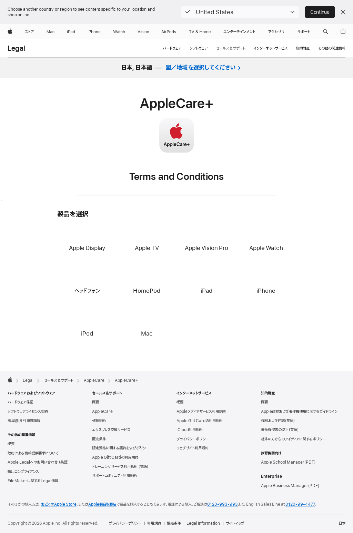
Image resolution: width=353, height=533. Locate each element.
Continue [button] (320, 12)
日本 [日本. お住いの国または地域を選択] (342, 523)
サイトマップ (235, 523)
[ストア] (29, 31)
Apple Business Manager (284, 485)
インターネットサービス (271, 48)
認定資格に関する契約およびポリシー (120, 448)
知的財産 (303, 48)
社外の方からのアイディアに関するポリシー (293, 439)
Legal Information (203, 523)
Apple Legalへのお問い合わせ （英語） (38, 462)
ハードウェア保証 (20, 402)
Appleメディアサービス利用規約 (201, 411)
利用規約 (154, 523)
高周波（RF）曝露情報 (24, 420)
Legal (16, 49)
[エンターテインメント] (239, 31)
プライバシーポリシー (192, 439)
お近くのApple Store (59, 504)
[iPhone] (94, 31)
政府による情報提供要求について (33, 453)
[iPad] (71, 31)
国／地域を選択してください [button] (200, 67)
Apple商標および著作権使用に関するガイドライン (299, 411)
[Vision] (143, 31)
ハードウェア (172, 48)
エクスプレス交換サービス (111, 429)
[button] (240, 12)
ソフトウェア (199, 48)
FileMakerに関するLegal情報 (33, 480)
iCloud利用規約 (189, 429)
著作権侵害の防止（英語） (280, 429)
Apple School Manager (282, 462)
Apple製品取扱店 (102, 504)
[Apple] (10, 31)
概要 (11, 444)
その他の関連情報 (331, 48)
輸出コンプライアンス (23, 471)
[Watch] (119, 31)
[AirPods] (169, 31)
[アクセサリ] (276, 31)
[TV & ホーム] (200, 31)
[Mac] (50, 31)
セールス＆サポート (230, 48)
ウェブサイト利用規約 (192, 448)
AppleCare (102, 411)
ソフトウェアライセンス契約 (28, 411)
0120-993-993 (222, 504)
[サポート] (303, 31)
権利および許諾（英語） (278, 420)
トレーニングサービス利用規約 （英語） (120, 466)
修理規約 (99, 420)
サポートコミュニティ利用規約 (114, 475)
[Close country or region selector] (343, 12)
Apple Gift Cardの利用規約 (115, 457)
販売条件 (99, 439)
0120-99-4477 (300, 504)
